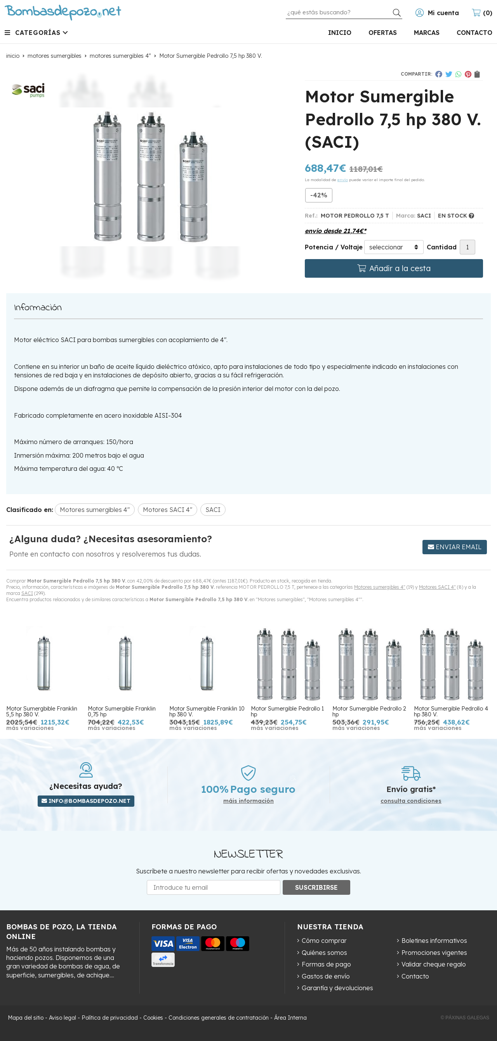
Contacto (415, 976)
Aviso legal (62, 1017)
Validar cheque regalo (433, 964)
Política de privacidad (110, 1017)
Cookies (153, 1017)
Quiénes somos (324, 952)
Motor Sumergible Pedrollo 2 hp (369, 711)
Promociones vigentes (434, 952)
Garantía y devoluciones (337, 988)
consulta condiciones (411, 801)
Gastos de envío (326, 976)
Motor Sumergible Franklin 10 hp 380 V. (207, 711)
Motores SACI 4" (437, 587)
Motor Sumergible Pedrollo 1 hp (287, 711)
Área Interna (290, 1017)
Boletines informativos (434, 940)
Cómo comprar (324, 940)
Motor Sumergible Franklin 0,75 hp (122, 711)
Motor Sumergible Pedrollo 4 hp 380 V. (451, 711)
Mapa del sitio (25, 1017)
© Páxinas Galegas (465, 1017)
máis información (248, 801)
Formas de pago (326, 964)
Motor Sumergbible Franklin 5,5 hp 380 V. (41, 711)
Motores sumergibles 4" (379, 587)
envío (342, 179)
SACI (27, 593)
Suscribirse (316, 887)
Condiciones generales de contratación (219, 1017)
